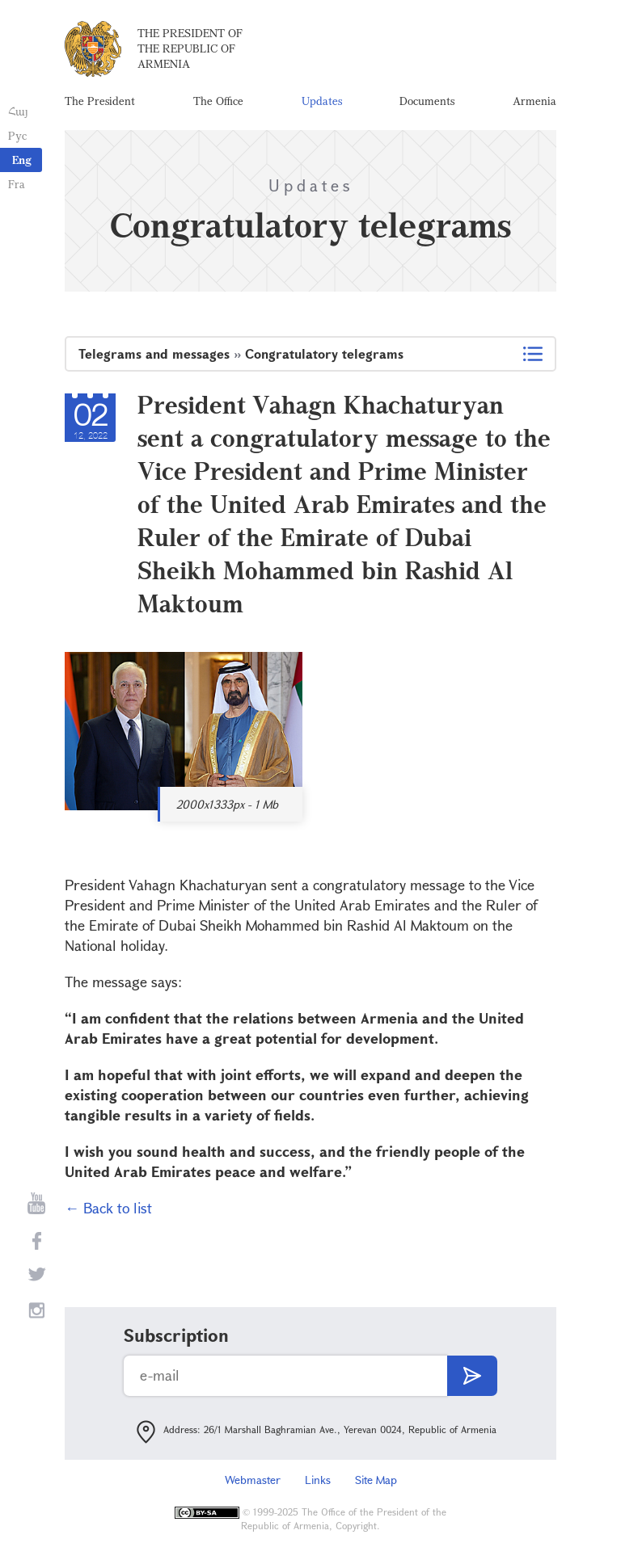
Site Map (376, 1479)
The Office (218, 100)
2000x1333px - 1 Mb (227, 804)
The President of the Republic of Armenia (190, 48)
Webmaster (253, 1479)
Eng (22, 159)
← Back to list (108, 1207)
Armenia (534, 100)
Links (318, 1479)
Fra (16, 183)
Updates (322, 100)
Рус (17, 135)
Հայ (18, 111)
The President (100, 100)
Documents (426, 100)
